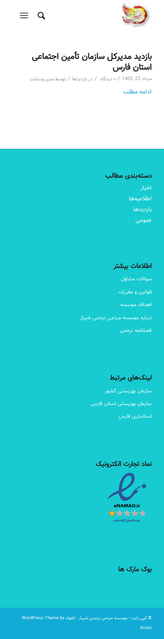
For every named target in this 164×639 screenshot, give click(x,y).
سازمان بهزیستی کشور (128, 391)
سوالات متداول (136, 279)
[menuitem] (40, 16)
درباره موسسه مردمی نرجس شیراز (116, 318)
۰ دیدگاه (107, 79)
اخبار (146, 188)
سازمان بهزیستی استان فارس (121, 404)
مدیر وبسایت (42, 79)
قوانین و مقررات (135, 292)
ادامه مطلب (137, 92)
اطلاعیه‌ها (140, 198)
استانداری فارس (135, 416)
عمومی (143, 220)
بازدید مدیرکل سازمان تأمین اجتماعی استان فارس (92, 62)
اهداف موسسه (136, 305)
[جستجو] (40, 16)
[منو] (25, 15)
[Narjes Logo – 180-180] (96, 16)
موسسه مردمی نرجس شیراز (103, 618)
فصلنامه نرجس (136, 331)
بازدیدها (79, 79)
